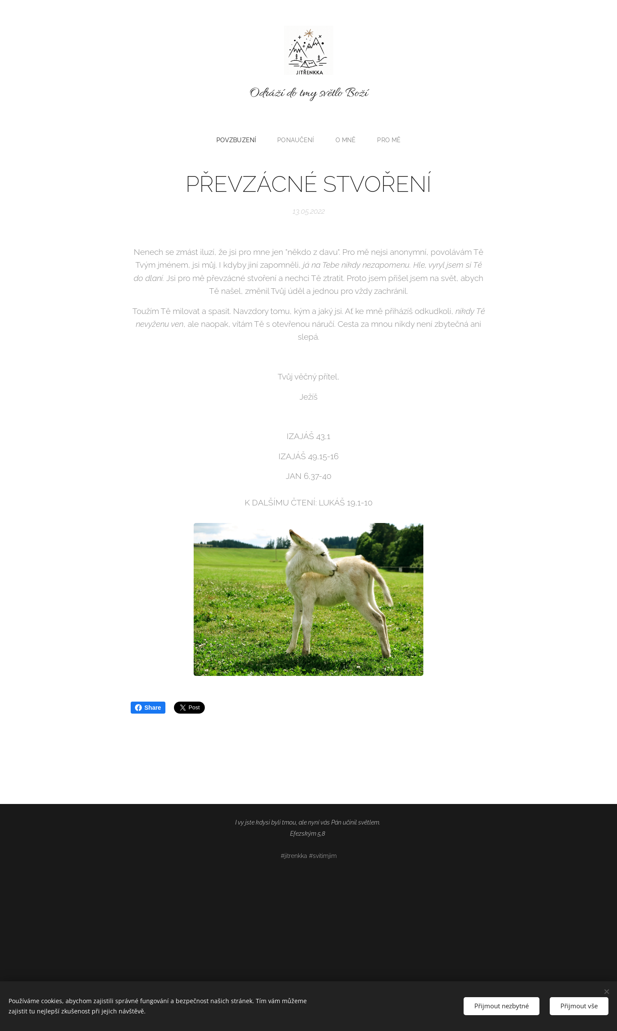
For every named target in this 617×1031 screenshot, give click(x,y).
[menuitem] (239, 140)
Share (148, 707)
